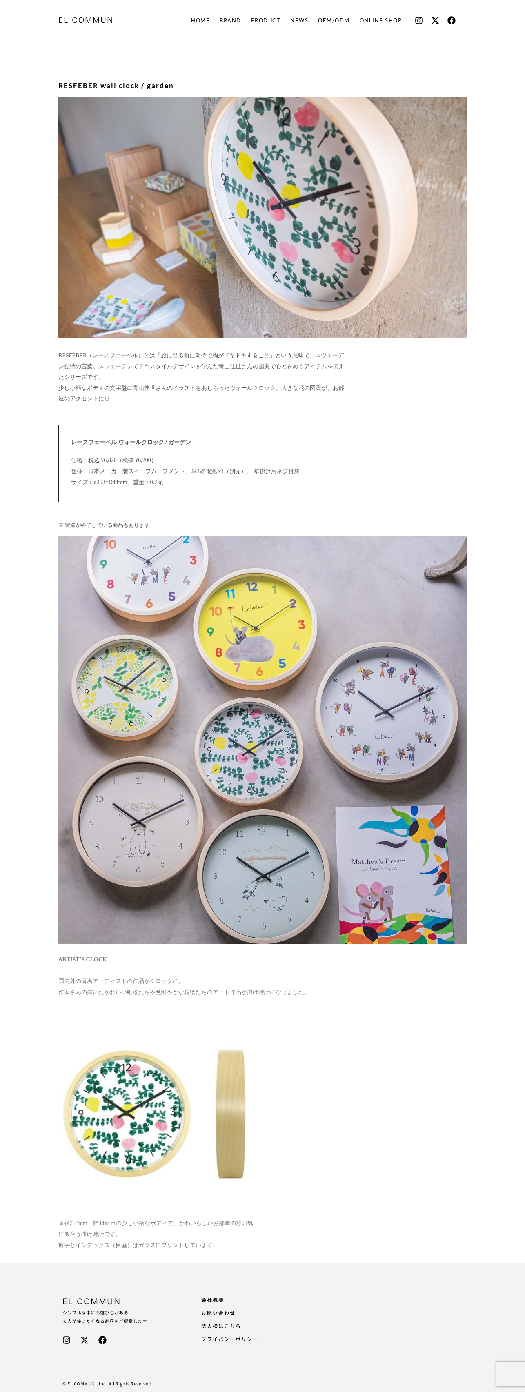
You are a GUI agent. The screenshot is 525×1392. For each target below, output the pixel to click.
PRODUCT (266, 20)
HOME (200, 20)
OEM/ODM (334, 20)
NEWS (299, 20)
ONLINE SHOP (381, 20)
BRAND (230, 20)
